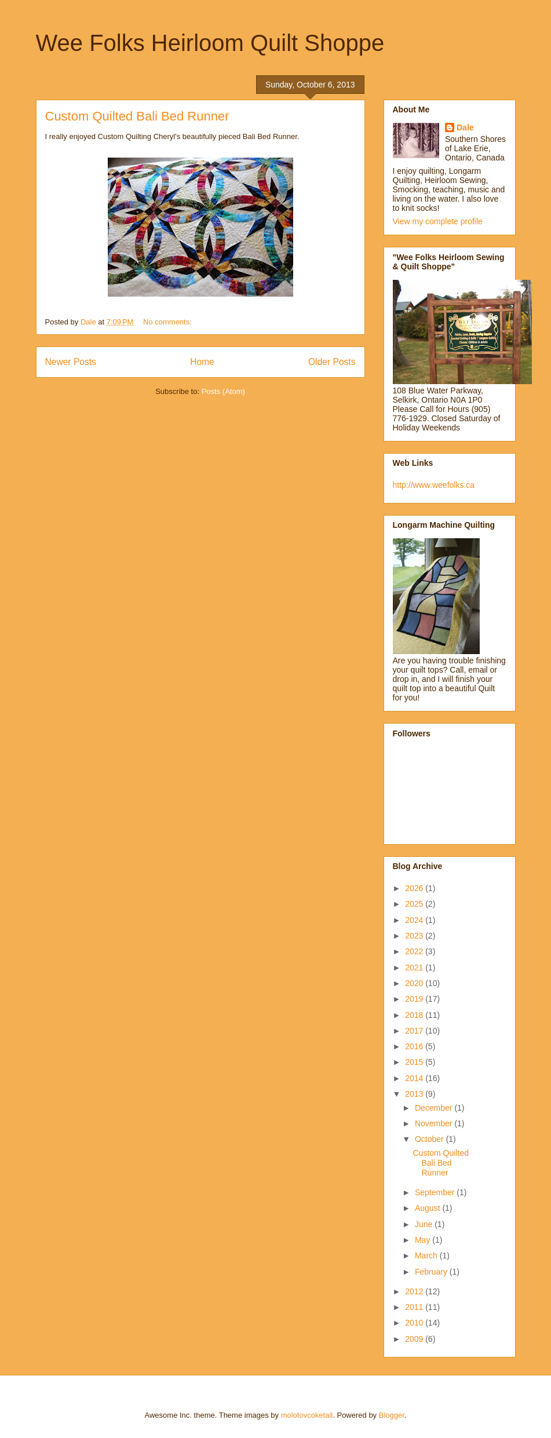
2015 (415, 1062)
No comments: (168, 321)
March (427, 1255)
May (423, 1239)
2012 (415, 1291)
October (430, 1139)
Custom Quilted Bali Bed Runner (137, 116)
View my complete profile (438, 221)
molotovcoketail (307, 1415)
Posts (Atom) (223, 391)
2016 (415, 1046)
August (428, 1208)
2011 (415, 1307)
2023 (415, 935)
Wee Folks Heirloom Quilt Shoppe (210, 43)
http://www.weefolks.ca (434, 485)
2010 (415, 1322)
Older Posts (331, 362)
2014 (415, 1078)
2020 (415, 983)
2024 (415, 920)
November (434, 1123)
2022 (415, 951)
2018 (415, 1015)
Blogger (391, 1415)
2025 (415, 903)
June (425, 1224)
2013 (415, 1093)
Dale (465, 127)
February (432, 1271)
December (434, 1107)
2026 (415, 888)
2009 (415, 1339)
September (436, 1192)
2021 (415, 967)
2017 (415, 1030)
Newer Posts (70, 362)
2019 (415, 998)
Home (202, 362)
